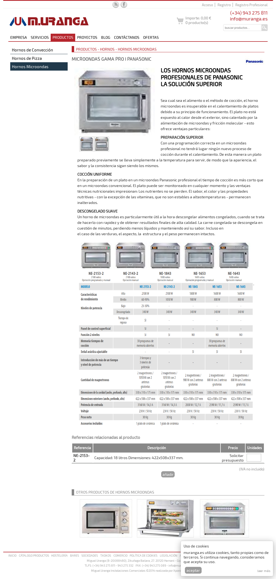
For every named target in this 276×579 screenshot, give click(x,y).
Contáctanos (126, 37)
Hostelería (59, 555)
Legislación (168, 555)
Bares (74, 555)
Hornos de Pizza (27, 58)
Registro (224, 5)
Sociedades (89, 555)
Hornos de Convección (32, 49)
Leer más (263, 571)
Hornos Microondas (30, 66)
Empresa (18, 37)
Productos (63, 37)
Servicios (40, 37)
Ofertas (151, 37)
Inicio (12, 555)
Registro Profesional (251, 5)
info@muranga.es (249, 19)
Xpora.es (179, 570)
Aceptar (193, 570)
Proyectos (87, 37)
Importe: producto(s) (198, 20)
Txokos (105, 555)
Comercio (120, 555)
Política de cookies (143, 555)
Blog (105, 37)
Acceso (207, 5)
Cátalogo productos (34, 555)
